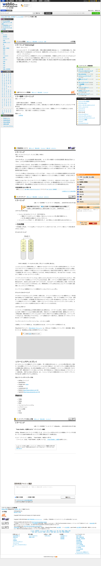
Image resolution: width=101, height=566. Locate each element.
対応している (38, 432)
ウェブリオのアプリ (33, 535)
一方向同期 (81, 84)
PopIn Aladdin (20, 429)
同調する (41, 59)
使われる (23, 102)
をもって (41, 108)
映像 (63, 432)
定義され (35, 175)
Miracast (63, 370)
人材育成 (20, 115)
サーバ (70, 268)
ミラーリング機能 (82, 119)
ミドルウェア (44, 277)
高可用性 (59, 268)
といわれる (39, 102)
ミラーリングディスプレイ (85, 116)
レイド (19, 54)
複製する (46, 168)
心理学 (18, 102)
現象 (44, 59)
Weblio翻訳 (78, 540)
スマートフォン (47, 432)
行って (24, 164)
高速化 (60, 173)
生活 (4, 53)
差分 (40, 168)
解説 (44, 429)
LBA (25, 189)
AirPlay (20, 380)
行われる (61, 59)
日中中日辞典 (27, 0)
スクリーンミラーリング (57, 57)
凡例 (45, 41)
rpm (47, 189)
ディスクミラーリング (63, 52)
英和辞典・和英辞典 (80, 538)
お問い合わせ (19, 448)
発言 (30, 110)
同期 (20, 226)
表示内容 (48, 55)
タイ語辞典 (78, 547)
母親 (54, 59)
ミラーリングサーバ (83, 87)
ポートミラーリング (83, 82)
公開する (44, 180)
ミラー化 (72, 52)
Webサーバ (65, 310)
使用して (37, 164)
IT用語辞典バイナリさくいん (36, 519)
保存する (34, 50)
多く (40, 104)
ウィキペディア (21, 196)
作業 (17, 170)
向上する (66, 184)
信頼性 (43, 52)
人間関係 (21, 108)
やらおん (82, 201)
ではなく (67, 166)
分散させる (40, 182)
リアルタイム (71, 55)
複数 (44, 50)
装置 (64, 50)
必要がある (53, 434)
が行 (59, 168)
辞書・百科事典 (11, 16)
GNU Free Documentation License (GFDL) (33, 526)
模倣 (64, 59)
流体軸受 (55, 189)
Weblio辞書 (91, 523)
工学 (4, 46)
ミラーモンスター (82, 103)
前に (72, 166)
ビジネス (5, 34)
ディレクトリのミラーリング (86, 71)
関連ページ (18, 113)
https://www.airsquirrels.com (31, 392)
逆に (17, 108)
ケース (61, 180)
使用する (65, 108)
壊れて (53, 164)
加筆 (30, 333)
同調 (32, 102)
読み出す (30, 52)
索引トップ (29, 41)
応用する (36, 110)
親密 (19, 59)
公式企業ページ (64, 535)
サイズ (40, 184)
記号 (3, 113)
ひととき (82, 194)
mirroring (21, 156)
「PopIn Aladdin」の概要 (53, 439)
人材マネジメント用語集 (23, 92)
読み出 (56, 164)
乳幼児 (50, 59)
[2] (37, 390)
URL (28, 315)
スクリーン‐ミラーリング (85, 76)
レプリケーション (49, 289)
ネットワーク (36, 434)
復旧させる (38, 166)
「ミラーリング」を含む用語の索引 (24, 500)
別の (74, 50)
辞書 (3, 0)
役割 (23, 61)
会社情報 (62, 537)
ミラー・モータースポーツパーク (86, 105)
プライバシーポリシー (18, 541)
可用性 (27, 161)
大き (36, 184)
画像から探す (32, 537)
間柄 (22, 59)
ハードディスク (38, 173)
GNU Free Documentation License (39, 522)
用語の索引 (35, 41)
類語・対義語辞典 (10, 0)
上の (68, 173)
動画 (30, 184)
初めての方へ (91, 10)
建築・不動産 (6, 48)
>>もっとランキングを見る (93, 204)
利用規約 (15, 540)
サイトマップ (16, 543)
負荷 (35, 182)
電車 (4, 40)
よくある (66, 180)
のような (33, 184)
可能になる (19, 184)
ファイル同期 (21, 409)
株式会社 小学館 (17, 512)
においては (23, 180)
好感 (37, 108)
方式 (74, 173)
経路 (56, 182)
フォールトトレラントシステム (26, 405)
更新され (31, 168)
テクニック (27, 108)
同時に (41, 50)
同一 (48, 159)
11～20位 (85, 177)
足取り (81, 189)
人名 (4, 65)
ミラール (80, 121)
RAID (20, 175)
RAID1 (20, 274)
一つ (61, 50)
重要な (20, 61)
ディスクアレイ (26, 54)
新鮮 (81, 184)
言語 (26, 110)
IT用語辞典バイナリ (22, 148)
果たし (27, 61)
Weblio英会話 (6, 120)
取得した (17, 168)
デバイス (59, 432)
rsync (35, 297)
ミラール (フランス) (83, 123)
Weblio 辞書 (92, 0)
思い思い (82, 191)
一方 (74, 164)
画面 (54, 55)
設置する (20, 182)
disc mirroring (82, 74)
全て (69, 175)
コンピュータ (21, 214)
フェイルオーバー (27, 283)
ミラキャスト (27, 57)
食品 (4, 63)
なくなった (62, 164)
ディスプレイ (38, 218)
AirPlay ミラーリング (84, 90)
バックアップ (30, 295)
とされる (34, 61)
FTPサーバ (72, 310)
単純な (57, 166)
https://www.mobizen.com (29, 390)
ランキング (40, 41)
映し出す (19, 57)
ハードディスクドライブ (21, 266)
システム (51, 52)
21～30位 (91, 177)
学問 (4, 50)
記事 (27, 429)
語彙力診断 (6, 124)
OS (39, 277)
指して (28, 177)
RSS (56, 556)
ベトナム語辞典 (79, 549)
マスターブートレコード (34, 189)
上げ (35, 161)
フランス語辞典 (79, 544)
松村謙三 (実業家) (84, 182)
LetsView (20, 386)
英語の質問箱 (6, 122)
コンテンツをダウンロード (49, 184)
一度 (74, 166)
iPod (19, 410)
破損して (69, 50)
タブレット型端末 (30, 55)
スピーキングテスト (8, 126)
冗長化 (20, 401)
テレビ (57, 55)
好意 (43, 104)
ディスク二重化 (35, 154)
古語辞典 (40, 0)
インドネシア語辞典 (80, 545)
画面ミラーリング (45, 57)
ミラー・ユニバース (83, 106)
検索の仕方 (15, 537)
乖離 (81, 196)
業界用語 (5, 36)
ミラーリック (81, 110)
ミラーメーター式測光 (83, 101)
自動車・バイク (6, 42)
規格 (35, 57)
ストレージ (46, 216)
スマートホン (21, 55)
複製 (52, 159)
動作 (37, 59)
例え (26, 184)
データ (29, 50)
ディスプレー (39, 55)
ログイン (86, 0)
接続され (45, 434)
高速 (21, 170)
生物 (4, 61)
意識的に (53, 108)
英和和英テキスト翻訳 (23, 483)
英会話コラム (6, 118)
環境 (63, 175)
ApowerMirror (21, 382)
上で (43, 55)
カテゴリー (53, 148)
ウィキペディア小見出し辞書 (25, 419)
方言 (4, 67)
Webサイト (18, 180)
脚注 (42, 206)
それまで (33, 164)
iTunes (20, 412)
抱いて (46, 104)
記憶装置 (49, 50)
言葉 (26, 102)
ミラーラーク (81, 108)
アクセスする (69, 182)
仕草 (33, 59)
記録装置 (32, 159)
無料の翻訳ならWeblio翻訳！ (27, 5)
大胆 (81, 199)
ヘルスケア (5, 55)
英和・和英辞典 (19, 0)
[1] (26, 388)
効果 (34, 102)
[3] (38, 392)
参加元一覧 (97, 10)
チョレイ (82, 179)
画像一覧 (48, 148)
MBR (28, 189)
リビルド (50, 189)
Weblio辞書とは (16, 535)
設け (57, 180)
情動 (68, 59)
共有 (70, 59)
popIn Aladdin (26, 434)
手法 (70, 159)
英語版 (27, 384)
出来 (43, 110)
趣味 (4, 57)
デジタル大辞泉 (19, 16)
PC (52, 432)
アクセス (32, 182)
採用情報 (62, 538)
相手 (25, 104)
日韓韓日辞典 (34, 0)
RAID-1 (41, 154)
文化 (4, 52)
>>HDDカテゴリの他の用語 (69, 191)
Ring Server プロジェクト (35, 328)
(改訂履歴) (35, 523)
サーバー (30, 180)
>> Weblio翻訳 (96, 207)
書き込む (54, 50)
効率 (62, 184)
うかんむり (82, 187)
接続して (57, 175)
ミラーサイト (50, 180)
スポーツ (5, 59)
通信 (54, 182)
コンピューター (22, 50)
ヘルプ (98, 0)
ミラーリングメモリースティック (86, 117)
